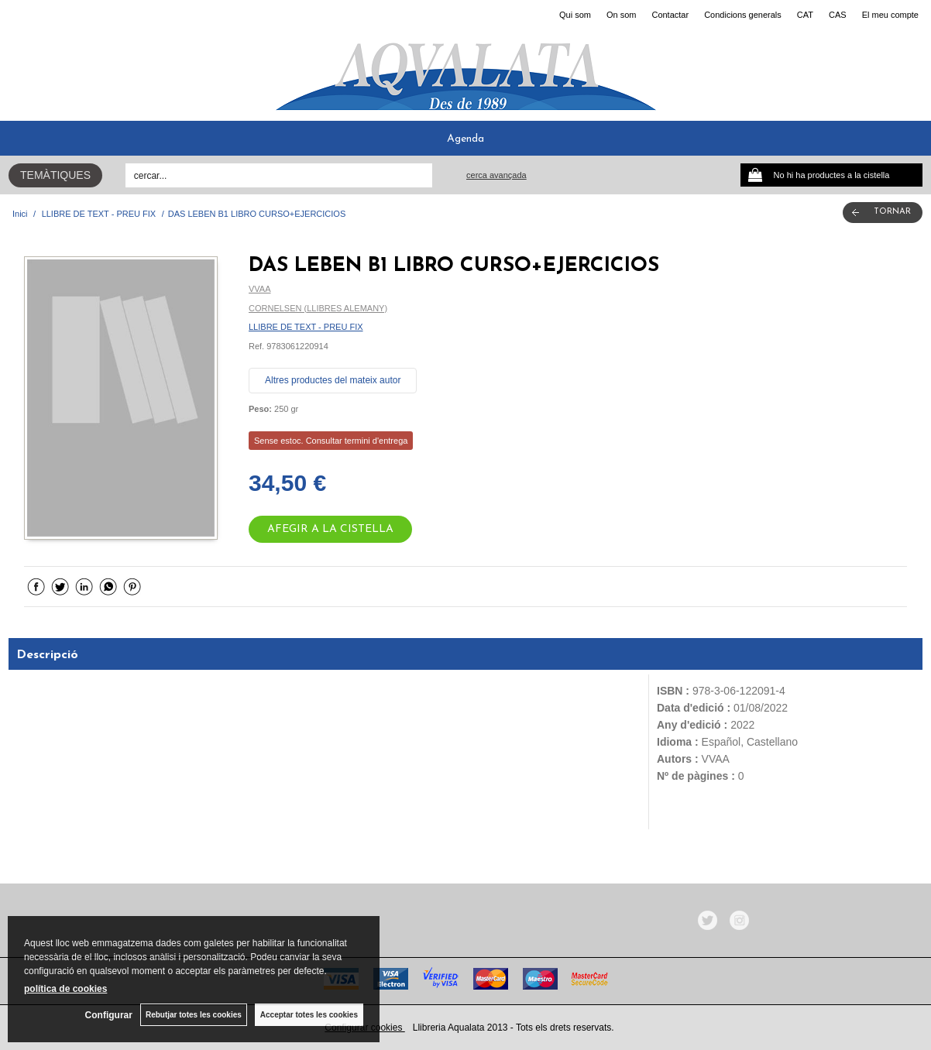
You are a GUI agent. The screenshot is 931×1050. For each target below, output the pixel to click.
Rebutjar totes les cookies (194, 1015)
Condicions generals (743, 14)
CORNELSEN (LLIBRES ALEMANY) (318, 308)
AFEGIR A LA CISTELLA (330, 529)
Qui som (575, 14)
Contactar (670, 14)
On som (621, 14)
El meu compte (890, 14)
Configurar (108, 1015)
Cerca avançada (496, 175)
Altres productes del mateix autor (332, 380)
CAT (805, 14)
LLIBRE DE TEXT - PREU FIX (306, 326)
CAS (838, 14)
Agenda (465, 139)
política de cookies (65, 988)
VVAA (260, 288)
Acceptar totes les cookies (309, 1015)
